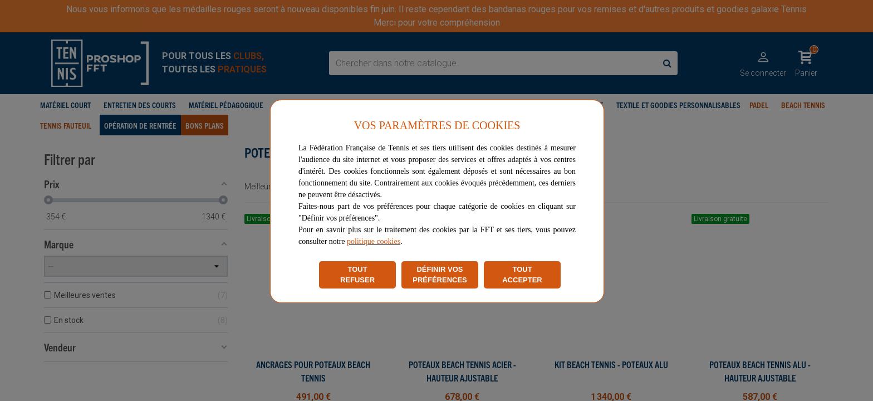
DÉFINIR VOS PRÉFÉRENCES (440, 275)
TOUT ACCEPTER (522, 275)
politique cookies (373, 241)
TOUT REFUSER (357, 275)
